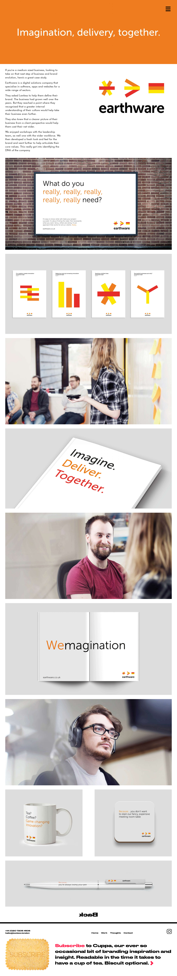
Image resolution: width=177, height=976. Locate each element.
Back (88, 914)
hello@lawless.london (17, 933)
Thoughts (115, 933)
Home (94, 933)
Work (104, 933)
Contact (128, 933)
